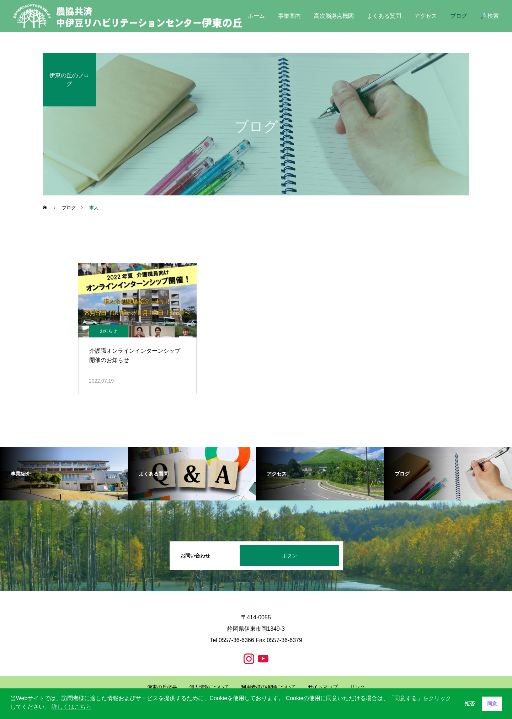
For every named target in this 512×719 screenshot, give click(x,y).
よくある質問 (384, 16)
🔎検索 (489, 16)
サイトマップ (323, 687)
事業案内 (289, 16)
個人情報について (209, 687)
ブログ (458, 16)
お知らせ (108, 331)
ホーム (256, 16)
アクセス (425, 16)
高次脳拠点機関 (334, 16)
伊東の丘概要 (162, 687)
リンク (357, 687)
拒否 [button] (470, 704)
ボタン (289, 555)
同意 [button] (492, 704)
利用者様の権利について (268, 687)
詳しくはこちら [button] (71, 707)
